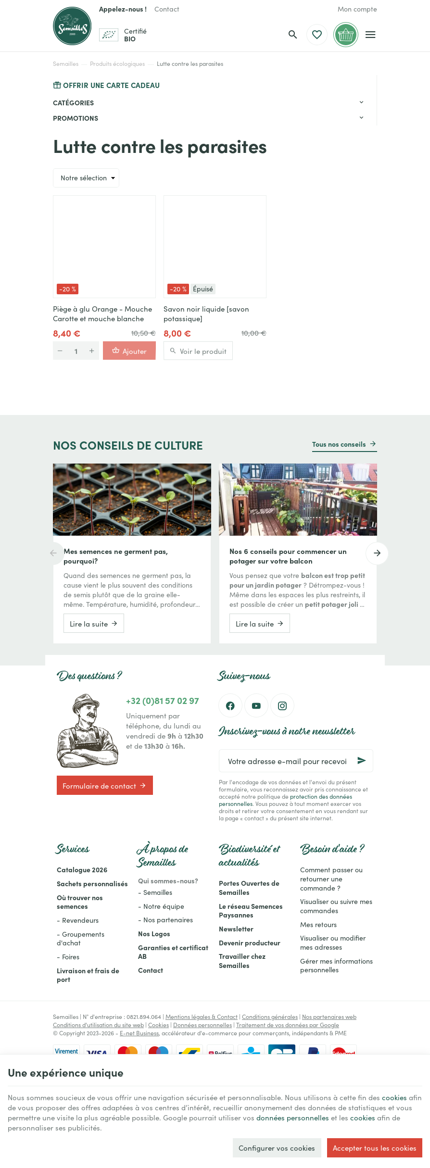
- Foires (68, 956)
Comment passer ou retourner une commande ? (331, 878)
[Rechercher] (293, 34)
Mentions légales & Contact (201, 1016)
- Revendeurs (78, 920)
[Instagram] (282, 705)
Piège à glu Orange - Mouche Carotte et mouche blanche (102, 313)
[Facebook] (230, 705)
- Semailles (155, 892)
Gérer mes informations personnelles (336, 965)
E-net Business (139, 1033)
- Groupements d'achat (80, 938)
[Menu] (370, 34)
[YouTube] (256, 705)
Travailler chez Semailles (242, 960)
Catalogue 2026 (82, 869)
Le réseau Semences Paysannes (251, 910)
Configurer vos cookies (277, 1148)
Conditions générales (270, 1016)
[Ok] (361, 760)
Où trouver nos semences (80, 901)
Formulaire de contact (105, 785)
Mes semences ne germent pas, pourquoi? (115, 555)
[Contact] (167, 8)
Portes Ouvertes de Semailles (249, 887)
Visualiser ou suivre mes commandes (336, 905)
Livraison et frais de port (88, 975)
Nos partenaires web (329, 1016)
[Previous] (52, 553)
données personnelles (292, 1117)
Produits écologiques (117, 63)
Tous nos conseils (339, 444)
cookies (394, 1097)
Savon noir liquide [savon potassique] (206, 313)
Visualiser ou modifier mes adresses (333, 942)
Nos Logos (154, 933)
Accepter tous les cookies (375, 1148)
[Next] (377, 553)
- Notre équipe (161, 906)
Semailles (65, 63)
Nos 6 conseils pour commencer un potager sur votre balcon (288, 555)
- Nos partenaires (165, 919)
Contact (150, 970)
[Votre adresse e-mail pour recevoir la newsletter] (296, 760)
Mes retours (318, 924)
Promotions (75, 118)
